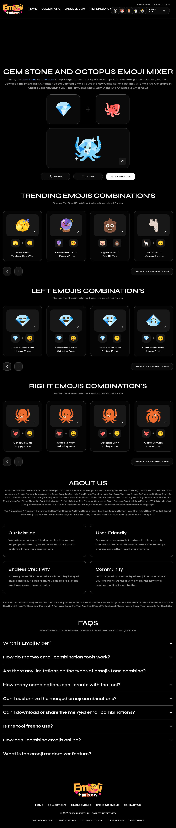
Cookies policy (91, 821)
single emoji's (77, 9)
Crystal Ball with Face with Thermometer (66, 254)
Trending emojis (103, 9)
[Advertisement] (88, 40)
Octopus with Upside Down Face (153, 444)
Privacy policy (42, 821)
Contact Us (132, 805)
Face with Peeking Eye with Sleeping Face (22, 254)
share (55, 177)
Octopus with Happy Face (22, 444)
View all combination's (152, 271)
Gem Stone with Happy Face (22, 349)
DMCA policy (115, 821)
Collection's (52, 9)
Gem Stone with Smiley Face (110, 349)
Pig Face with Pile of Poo (110, 254)
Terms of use (66, 821)
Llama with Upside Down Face (153, 254)
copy (87, 177)
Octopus (48, 79)
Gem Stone (29, 79)
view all (159, 10)
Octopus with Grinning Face (66, 444)
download (120, 177)
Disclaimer (136, 821)
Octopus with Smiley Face (110, 444)
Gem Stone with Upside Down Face (153, 349)
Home (35, 9)
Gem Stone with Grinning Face (66, 349)
